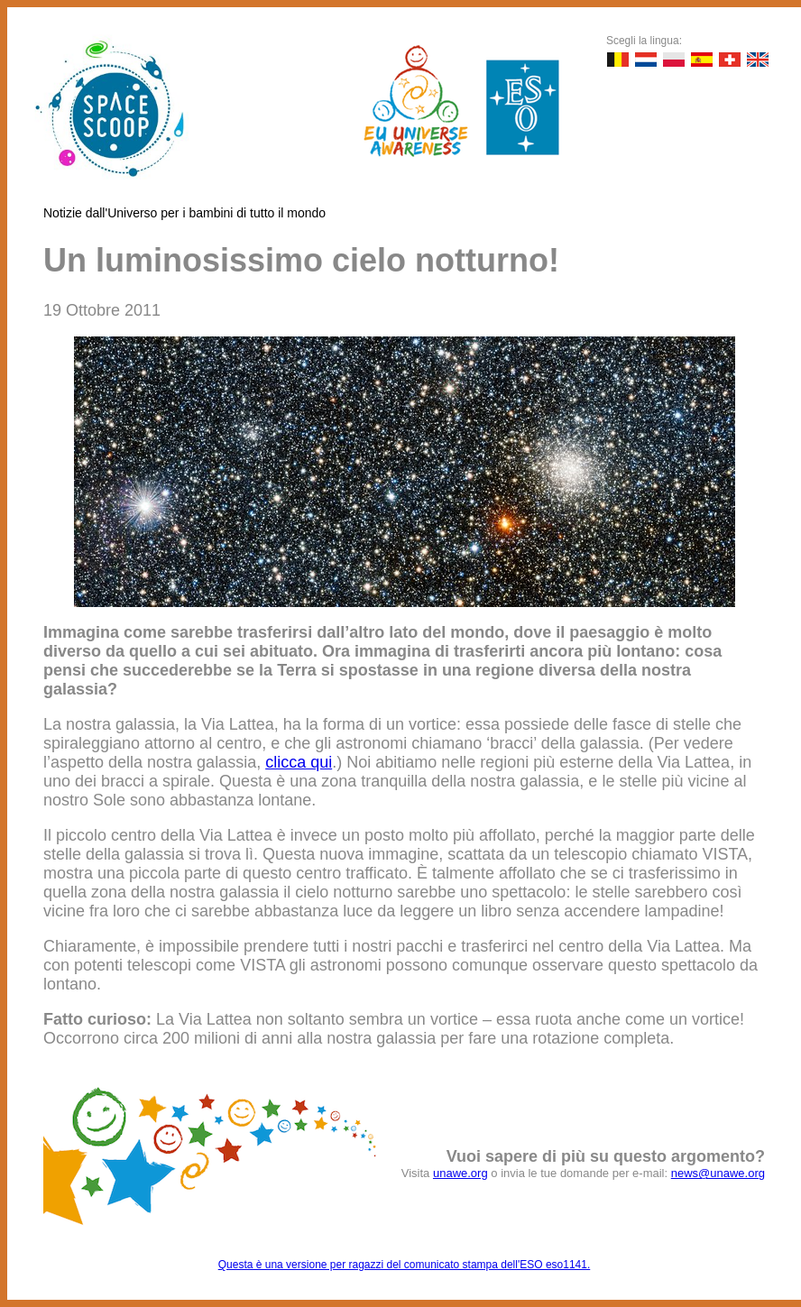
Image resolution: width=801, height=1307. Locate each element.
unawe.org (460, 1173)
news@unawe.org (718, 1173)
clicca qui (298, 762)
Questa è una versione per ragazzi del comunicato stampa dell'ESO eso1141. (404, 1264)
